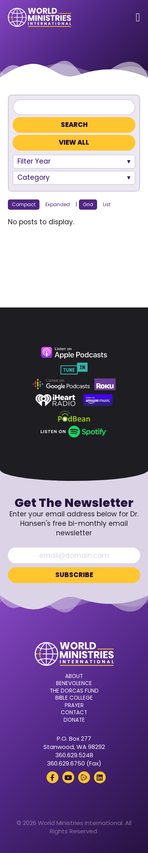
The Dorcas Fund (74, 691)
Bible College (74, 698)
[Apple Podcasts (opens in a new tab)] (74, 353)
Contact (74, 712)
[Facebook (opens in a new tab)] (52, 777)
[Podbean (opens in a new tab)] (74, 416)
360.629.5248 (74, 755)
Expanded (57, 204)
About (74, 676)
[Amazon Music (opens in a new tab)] (97, 400)
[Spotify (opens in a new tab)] (74, 432)
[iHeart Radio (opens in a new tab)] (55, 400)
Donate (74, 720)
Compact (24, 204)
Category (33, 177)
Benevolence (74, 683)
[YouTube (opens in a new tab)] (68, 777)
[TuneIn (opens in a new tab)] (73, 368)
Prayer (74, 705)
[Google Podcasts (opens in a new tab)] (61, 384)
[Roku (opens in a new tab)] (105, 384)
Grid (88, 204)
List (107, 204)
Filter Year (34, 161)
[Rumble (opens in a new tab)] (84, 777)
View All (74, 142)
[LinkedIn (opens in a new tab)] (100, 777)
